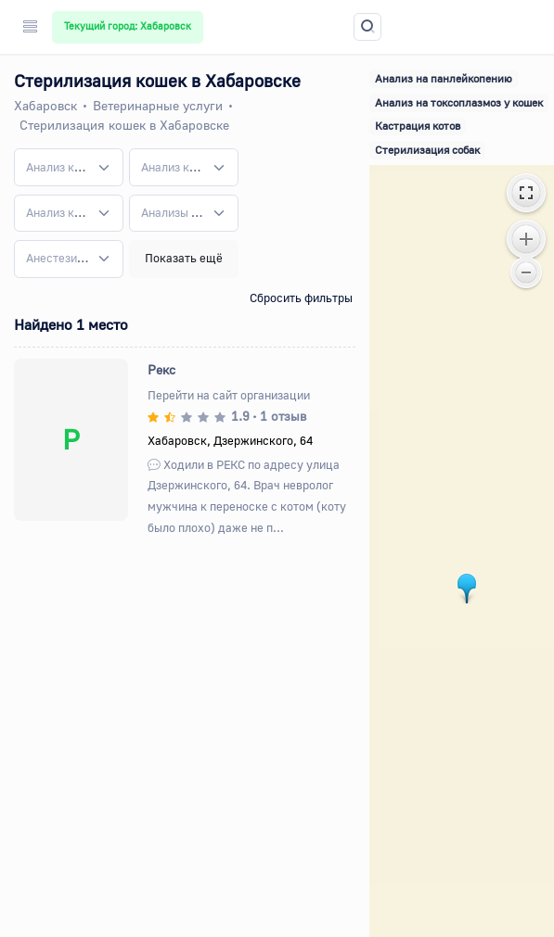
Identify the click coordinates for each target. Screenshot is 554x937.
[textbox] (57, 167)
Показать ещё (184, 257)
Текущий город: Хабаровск (127, 25)
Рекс (161, 369)
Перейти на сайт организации (229, 394)
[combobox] (68, 166)
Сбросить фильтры (301, 297)
